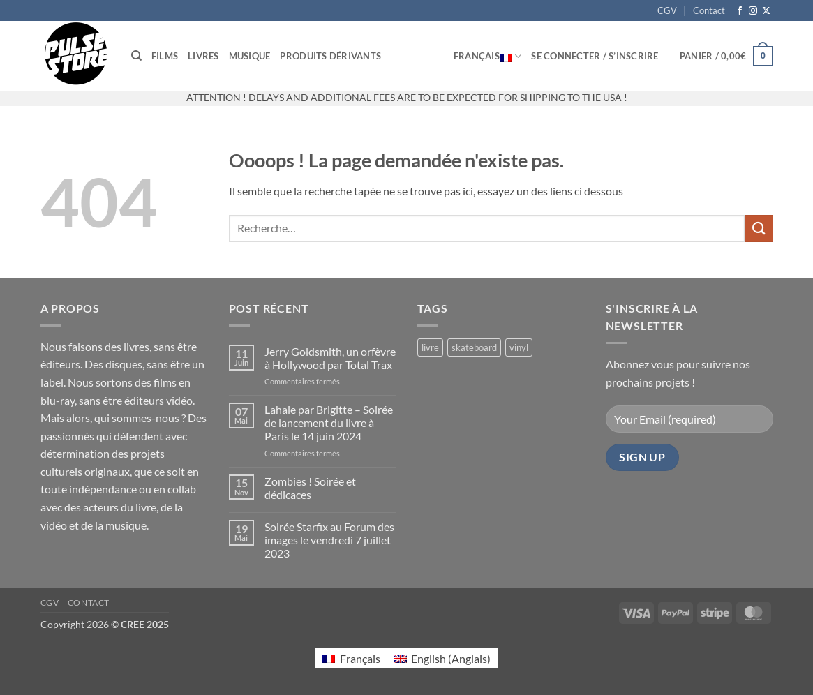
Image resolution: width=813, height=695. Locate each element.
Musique (250, 55)
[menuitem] (351, 658)
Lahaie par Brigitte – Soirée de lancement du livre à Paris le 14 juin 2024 (328, 422)
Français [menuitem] (360, 658)
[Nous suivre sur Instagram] (753, 11)
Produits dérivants (330, 55)
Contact (709, 10)
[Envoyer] (759, 228)
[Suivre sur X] (766, 11)
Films (164, 55)
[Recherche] (136, 56)
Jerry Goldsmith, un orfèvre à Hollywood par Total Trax (330, 358)
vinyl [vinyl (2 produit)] (518, 347)
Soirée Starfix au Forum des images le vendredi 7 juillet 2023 (329, 540)
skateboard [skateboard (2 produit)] (474, 347)
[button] (594, 56)
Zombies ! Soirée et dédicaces (310, 487)
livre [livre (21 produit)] (430, 347)
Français (488, 56)
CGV (667, 10)
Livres (203, 55)
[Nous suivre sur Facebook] (740, 11)
